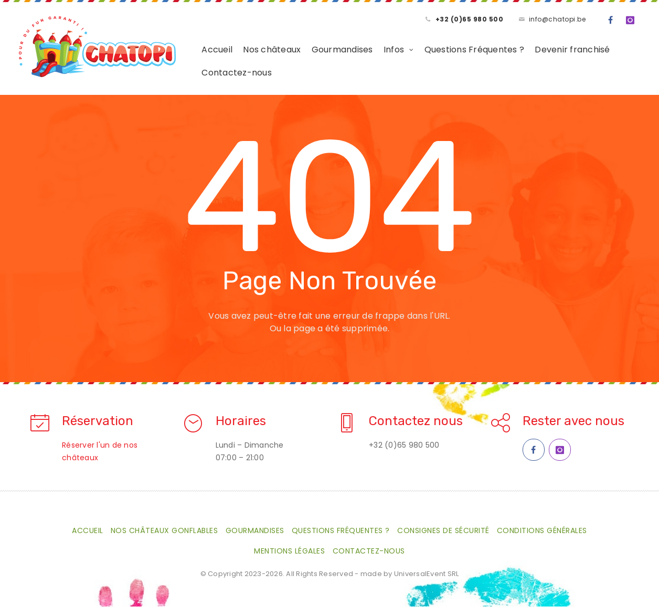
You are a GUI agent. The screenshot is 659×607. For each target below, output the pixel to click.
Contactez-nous (214, 73)
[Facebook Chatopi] (534, 450)
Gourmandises (319, 50)
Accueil (194, 50)
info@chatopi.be (557, 19)
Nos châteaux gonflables (164, 531)
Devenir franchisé (550, 50)
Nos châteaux (250, 50)
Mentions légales (289, 551)
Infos (371, 50)
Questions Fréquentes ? (452, 50)
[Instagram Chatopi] (560, 450)
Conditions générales (542, 531)
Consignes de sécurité (443, 531)
